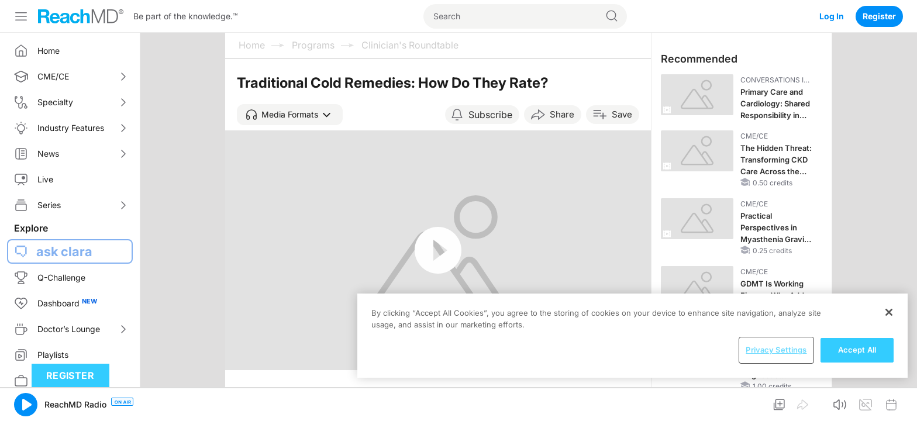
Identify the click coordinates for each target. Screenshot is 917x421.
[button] (290, 114)
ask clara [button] (64, 251)
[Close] (889, 312)
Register (879, 16)
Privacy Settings (776, 349)
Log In (831, 16)
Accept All (857, 349)
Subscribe (490, 114)
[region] (632, 336)
